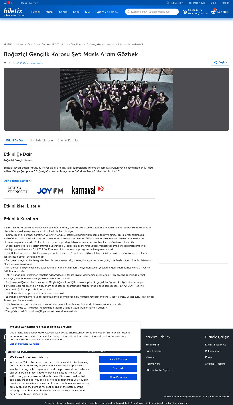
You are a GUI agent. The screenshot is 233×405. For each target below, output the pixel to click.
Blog (213, 2)
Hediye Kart (175, 2)
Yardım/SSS (152, 344)
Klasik (19, 44)
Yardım (225, 2)
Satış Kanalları (154, 351)
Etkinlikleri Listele (41, 140)
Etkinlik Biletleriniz (215, 344)
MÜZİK (8, 44)
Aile (87, 12)
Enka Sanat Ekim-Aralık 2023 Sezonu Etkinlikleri (55, 44)
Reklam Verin (212, 351)
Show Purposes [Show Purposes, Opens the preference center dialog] (118, 377)
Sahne (63, 12)
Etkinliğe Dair (15, 140)
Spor (76, 12)
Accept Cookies (118, 359)
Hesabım (151, 357)
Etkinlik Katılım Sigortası (159, 370)
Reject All (118, 368)
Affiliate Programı (215, 363)
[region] (73, 360)
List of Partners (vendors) (25, 343)
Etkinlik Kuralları (69, 140)
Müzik (50, 12)
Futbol (35, 12)
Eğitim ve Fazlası (106, 12)
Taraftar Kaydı (197, 2)
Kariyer (209, 357)
